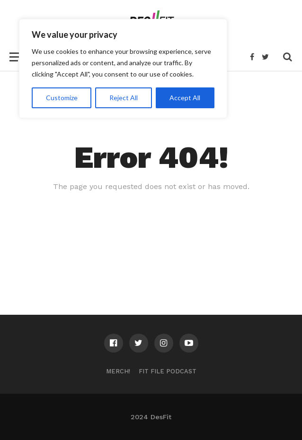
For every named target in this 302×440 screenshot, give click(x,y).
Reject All (123, 98)
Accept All (184, 98)
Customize (62, 98)
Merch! (118, 371)
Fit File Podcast (167, 371)
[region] (123, 68)
